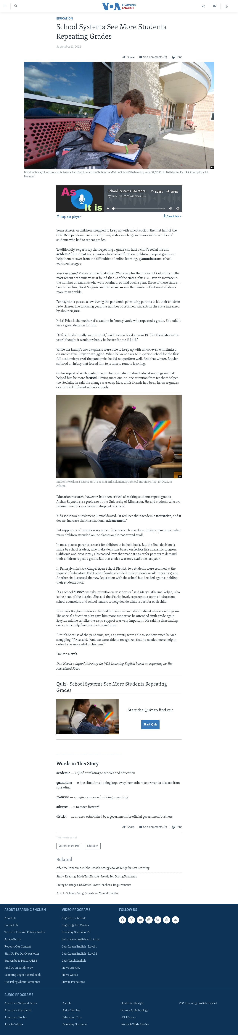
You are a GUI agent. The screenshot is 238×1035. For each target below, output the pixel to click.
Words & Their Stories (135, 1024)
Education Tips (72, 1017)
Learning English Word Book (22, 974)
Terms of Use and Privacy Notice (25, 932)
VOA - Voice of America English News (135, 196)
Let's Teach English (74, 960)
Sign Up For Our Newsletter (21, 953)
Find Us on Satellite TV (18, 967)
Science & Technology (134, 1010)
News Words (70, 974)
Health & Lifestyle (132, 1003)
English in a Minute (74, 918)
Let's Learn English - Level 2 (79, 953)
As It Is (67, 1003)
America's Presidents (18, 1010)
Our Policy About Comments (22, 982)
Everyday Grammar (75, 1024)
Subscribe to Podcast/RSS (20, 960)
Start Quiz (150, 724)
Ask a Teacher (72, 1010)
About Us (10, 918)
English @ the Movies (75, 925)
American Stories (15, 1017)
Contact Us (11, 925)
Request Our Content (17, 946)
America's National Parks (20, 1003)
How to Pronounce (73, 982)
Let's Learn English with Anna (81, 939)
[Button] (128, 57)
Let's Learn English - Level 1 (79, 946)
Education (64, 18)
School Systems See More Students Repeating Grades (147, 191)
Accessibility (12, 939)
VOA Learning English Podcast (198, 1003)
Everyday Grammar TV (76, 932)
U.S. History (128, 1017)
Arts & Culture (13, 1024)
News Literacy (71, 967)
